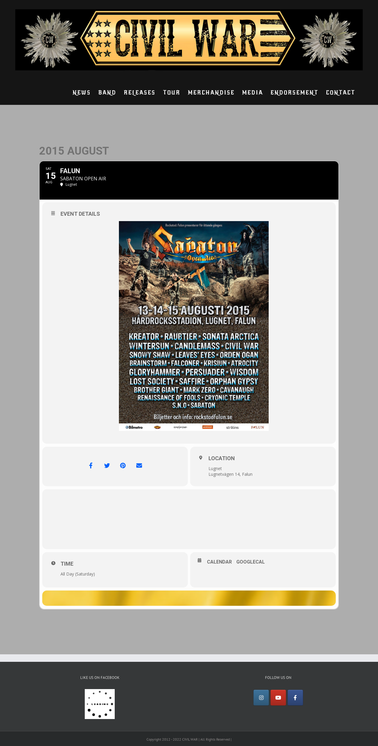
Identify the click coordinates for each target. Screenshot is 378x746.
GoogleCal (250, 562)
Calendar (219, 562)
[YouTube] (278, 700)
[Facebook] (295, 700)
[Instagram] (261, 700)
